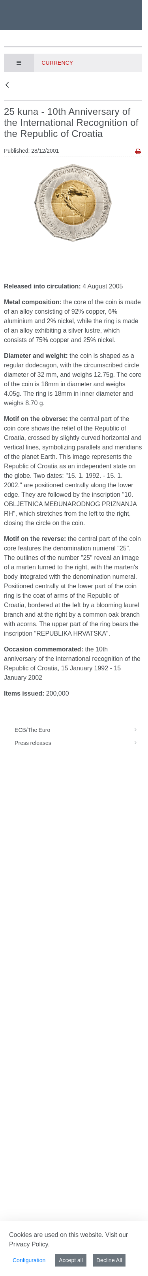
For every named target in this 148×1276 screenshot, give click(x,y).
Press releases (78, 743)
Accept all (71, 1260)
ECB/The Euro (78, 730)
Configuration (29, 1260)
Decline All (109, 1260)
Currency (57, 63)
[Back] (7, 85)
